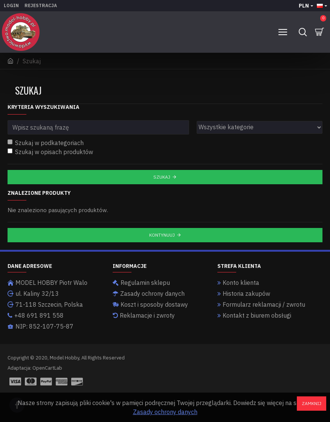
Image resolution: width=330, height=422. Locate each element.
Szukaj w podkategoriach (46, 143)
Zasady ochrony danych (165, 412)
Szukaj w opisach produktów (50, 152)
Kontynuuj (162, 235)
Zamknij (311, 403)
